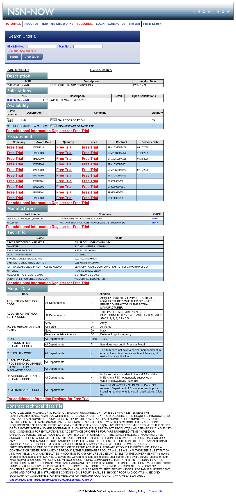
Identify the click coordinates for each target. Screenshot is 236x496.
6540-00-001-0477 (101, 70)
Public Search (152, 23)
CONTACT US (116, 23)
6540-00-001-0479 (18, 70)
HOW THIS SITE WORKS (57, 23)
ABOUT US (31, 23)
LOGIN (100, 23)
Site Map (134, 23)
